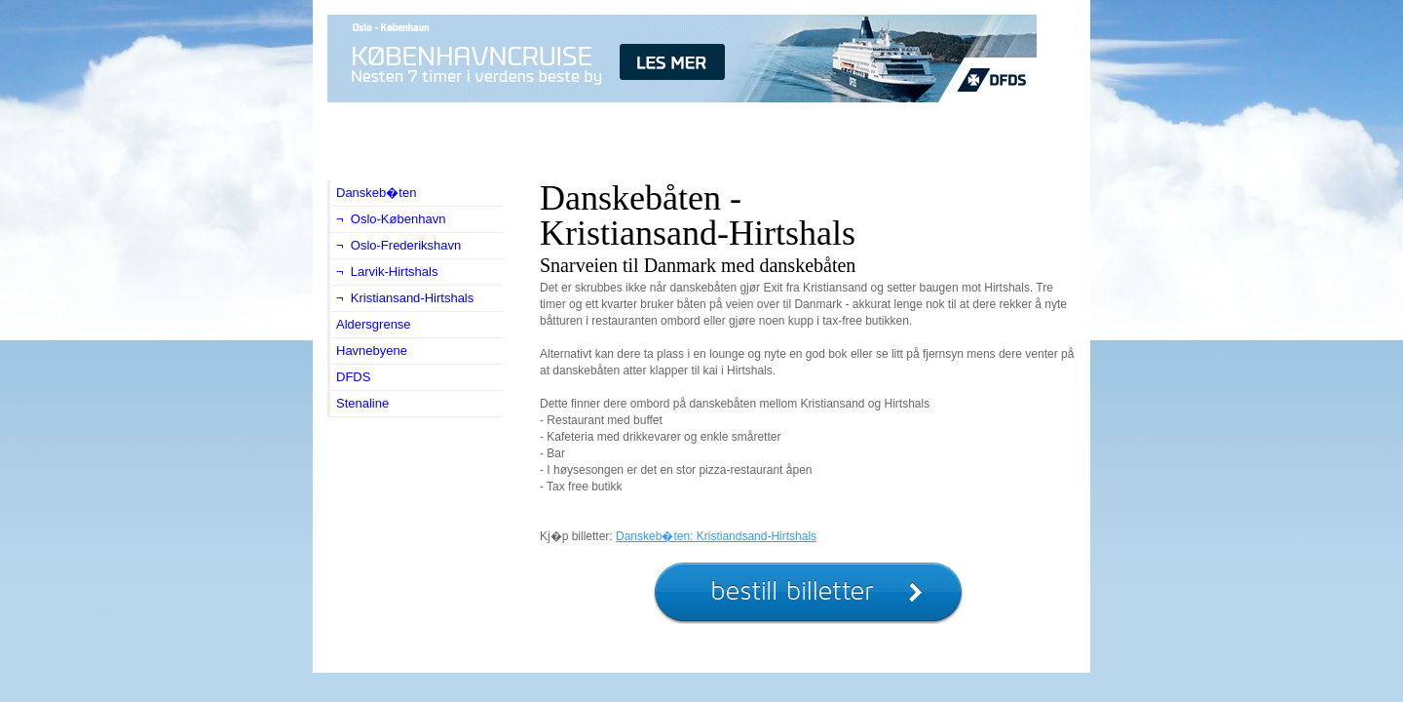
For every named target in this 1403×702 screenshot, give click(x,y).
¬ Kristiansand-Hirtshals (405, 298)
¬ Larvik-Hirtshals (386, 271)
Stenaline (362, 403)
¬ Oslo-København (390, 219)
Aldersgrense (373, 324)
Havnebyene (371, 350)
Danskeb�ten (376, 192)
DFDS (353, 377)
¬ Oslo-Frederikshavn (398, 245)
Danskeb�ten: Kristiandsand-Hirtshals (716, 536)
